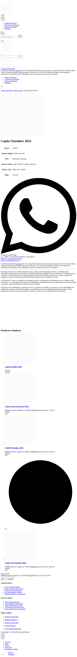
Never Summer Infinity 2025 (13, 629)
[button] (38, 86)
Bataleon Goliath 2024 (11, 620)
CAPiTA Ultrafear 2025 (14, 448)
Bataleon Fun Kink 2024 (11, 617)
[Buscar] (20, 36)
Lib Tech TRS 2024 (10, 626)
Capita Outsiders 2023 (8, 69)
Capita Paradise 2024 (13, 367)
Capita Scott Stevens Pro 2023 (17, 406)
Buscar (3, 34)
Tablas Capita (18, 90)
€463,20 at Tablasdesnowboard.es (11, 258)
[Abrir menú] (1, 54)
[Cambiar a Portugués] (10, 654)
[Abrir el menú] (3, 16)
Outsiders (19, 70)
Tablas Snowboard (7, 90)
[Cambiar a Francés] (9, 652)
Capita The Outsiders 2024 (15, 563)
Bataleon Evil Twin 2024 (11, 623)
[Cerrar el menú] (3, 19)
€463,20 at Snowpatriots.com (10, 260)
